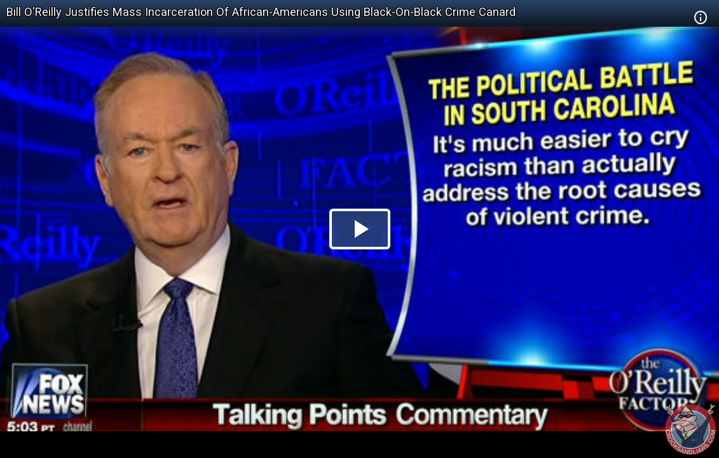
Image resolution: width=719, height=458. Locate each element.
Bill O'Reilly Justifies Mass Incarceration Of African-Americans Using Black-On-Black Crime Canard (261, 11)
